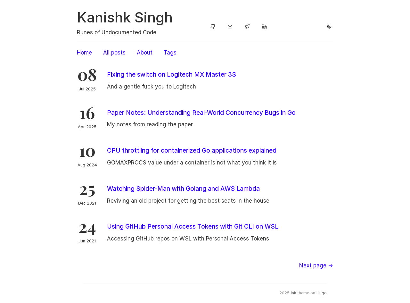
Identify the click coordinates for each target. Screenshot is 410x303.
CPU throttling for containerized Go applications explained (191, 150)
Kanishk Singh (125, 17)
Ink (293, 292)
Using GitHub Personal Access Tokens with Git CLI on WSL (192, 226)
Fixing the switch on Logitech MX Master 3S (171, 74)
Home (84, 52)
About (144, 52)
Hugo (321, 292)
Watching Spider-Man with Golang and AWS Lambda (183, 188)
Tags (170, 52)
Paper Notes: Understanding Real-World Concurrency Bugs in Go (201, 112)
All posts (114, 52)
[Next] (316, 265)
